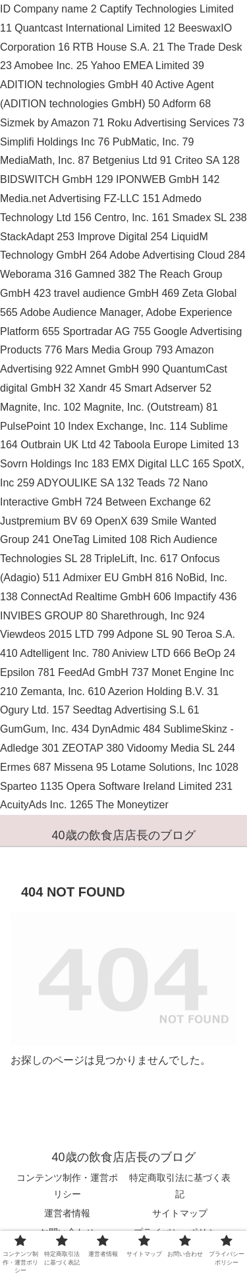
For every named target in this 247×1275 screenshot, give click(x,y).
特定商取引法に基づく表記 (180, 1185)
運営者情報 (67, 1213)
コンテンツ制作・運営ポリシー (67, 1185)
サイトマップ (179, 1213)
